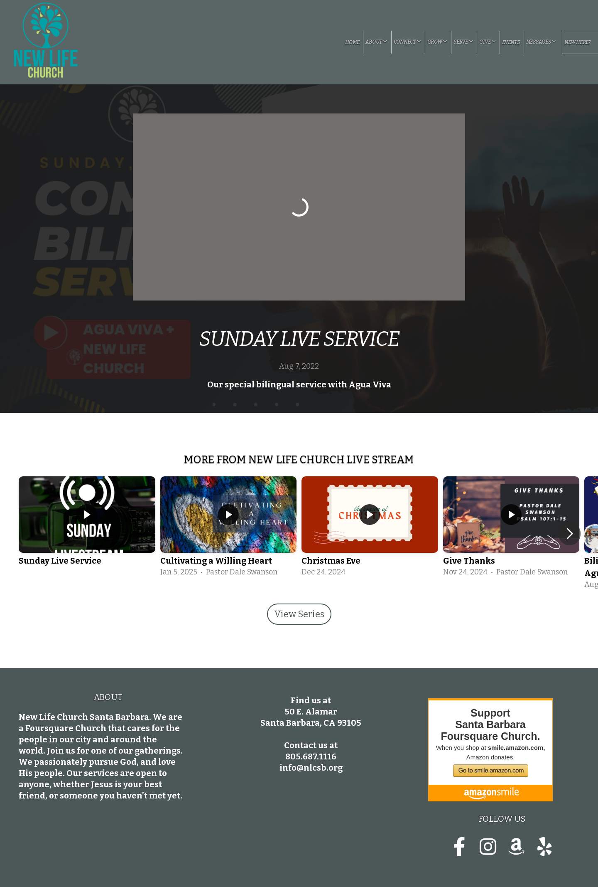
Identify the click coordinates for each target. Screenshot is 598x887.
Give (487, 42)
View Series (299, 614)
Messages (541, 42)
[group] (87, 527)
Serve (463, 42)
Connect (407, 42)
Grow (437, 42)
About (376, 42)
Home (352, 42)
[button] (569, 534)
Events (511, 42)
